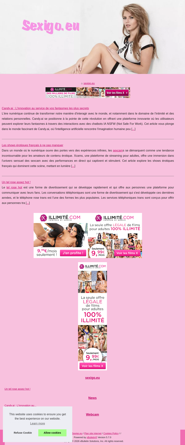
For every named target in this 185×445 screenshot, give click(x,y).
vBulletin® (92, 437)
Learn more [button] (37, 423)
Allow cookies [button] (52, 432)
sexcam (118, 150)
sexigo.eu (89, 83)
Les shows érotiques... (17, 422)
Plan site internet (92, 433)
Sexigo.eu (77, 433)
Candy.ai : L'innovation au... (20, 405)
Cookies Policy (111, 433)
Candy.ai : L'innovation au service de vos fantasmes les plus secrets (45, 108)
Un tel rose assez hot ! (16, 182)
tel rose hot (14, 187)
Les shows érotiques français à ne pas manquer (32, 145)
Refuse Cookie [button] (23, 432)
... (133, 129)
